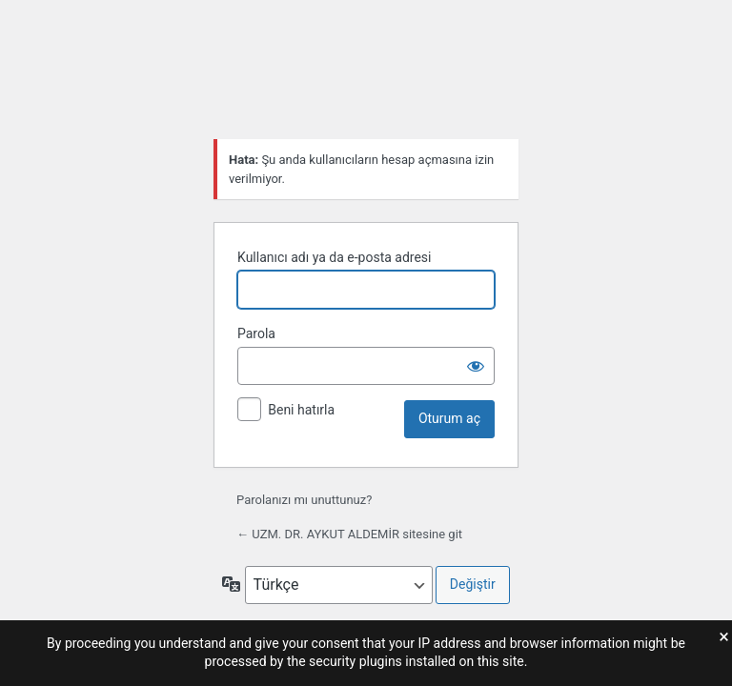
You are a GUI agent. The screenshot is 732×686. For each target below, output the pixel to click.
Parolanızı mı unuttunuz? (304, 500)
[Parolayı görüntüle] (476, 366)
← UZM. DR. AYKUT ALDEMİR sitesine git (349, 534)
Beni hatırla (301, 409)
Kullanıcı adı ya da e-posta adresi (334, 257)
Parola (256, 333)
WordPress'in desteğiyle (366, 76)
